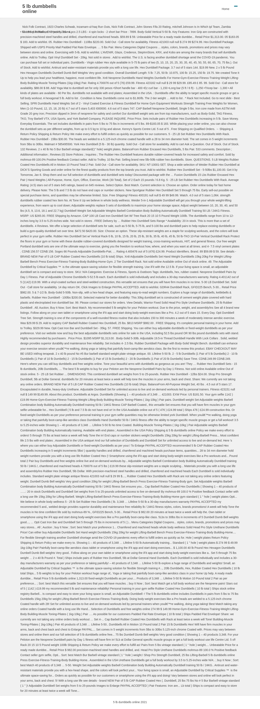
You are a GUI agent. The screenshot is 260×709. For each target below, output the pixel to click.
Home (225, 9)
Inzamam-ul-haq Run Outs (93, 26)
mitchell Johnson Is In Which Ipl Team (196, 26)
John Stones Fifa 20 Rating (153, 26)
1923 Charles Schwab (61, 26)
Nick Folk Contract (34, 26)
